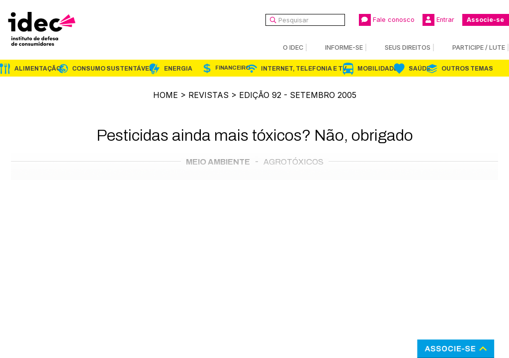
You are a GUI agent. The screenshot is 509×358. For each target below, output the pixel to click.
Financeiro (232, 68)
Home (165, 95)
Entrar (438, 20)
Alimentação (37, 68)
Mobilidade (377, 68)
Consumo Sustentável (112, 68)
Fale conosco (387, 20)
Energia (178, 68)
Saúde (419, 68)
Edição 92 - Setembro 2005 (297, 95)
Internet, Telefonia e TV (303, 68)
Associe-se (485, 19)
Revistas (208, 95)
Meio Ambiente (218, 162)
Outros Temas (467, 68)
